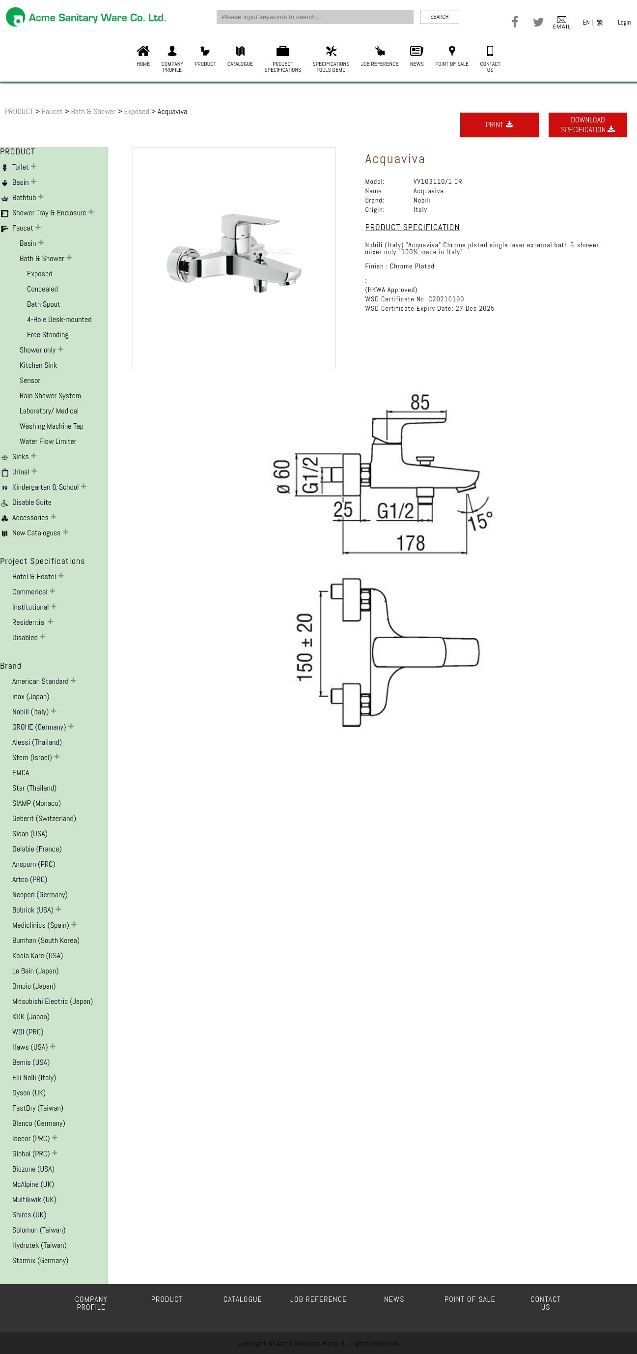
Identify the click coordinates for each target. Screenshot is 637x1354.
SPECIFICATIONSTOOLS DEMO (331, 60)
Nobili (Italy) (31, 711)
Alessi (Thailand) (37, 742)
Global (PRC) (32, 1153)
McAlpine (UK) (33, 1184)
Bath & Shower (94, 111)
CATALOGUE (240, 57)
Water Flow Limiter (48, 441)
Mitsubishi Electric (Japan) (52, 1001)
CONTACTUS (490, 60)
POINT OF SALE (452, 57)
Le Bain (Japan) (35, 971)
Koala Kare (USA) (37, 955)
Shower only (38, 350)
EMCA (20, 772)
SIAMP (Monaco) (36, 803)
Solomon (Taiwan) (39, 1230)
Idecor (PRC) (32, 1138)
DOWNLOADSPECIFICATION (588, 125)
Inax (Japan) (31, 696)
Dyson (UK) (29, 1093)
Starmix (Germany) (40, 1260)
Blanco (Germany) (38, 1123)
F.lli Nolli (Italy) (34, 1077)
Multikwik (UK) (34, 1199)
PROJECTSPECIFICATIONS (283, 60)
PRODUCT (205, 57)
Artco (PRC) (29, 879)
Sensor (30, 380)
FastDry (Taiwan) (37, 1108)
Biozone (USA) (33, 1169)
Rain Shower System (50, 395)
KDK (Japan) (31, 1016)
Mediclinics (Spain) (41, 925)
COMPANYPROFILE (173, 60)
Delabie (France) (37, 849)
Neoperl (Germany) (40, 894)
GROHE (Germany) (40, 727)
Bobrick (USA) (33, 910)
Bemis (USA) (31, 1062)
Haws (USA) (31, 1047)
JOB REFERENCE (380, 57)
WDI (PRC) (28, 1032)
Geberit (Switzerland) (44, 818)
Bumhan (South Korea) (46, 940)
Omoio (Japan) (34, 986)
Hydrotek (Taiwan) (39, 1245)
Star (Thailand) (34, 788)
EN (586, 22)
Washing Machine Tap (51, 426)
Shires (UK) (29, 1214)
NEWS (417, 57)
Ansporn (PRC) (33, 864)
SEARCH (439, 17)
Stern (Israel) (33, 757)
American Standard (41, 681)
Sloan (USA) (30, 833)
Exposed (137, 111)
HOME (143, 57)
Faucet (53, 111)
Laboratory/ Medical (49, 411)
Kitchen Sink (38, 365)
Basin (29, 243)
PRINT (499, 124)
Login (624, 22)
